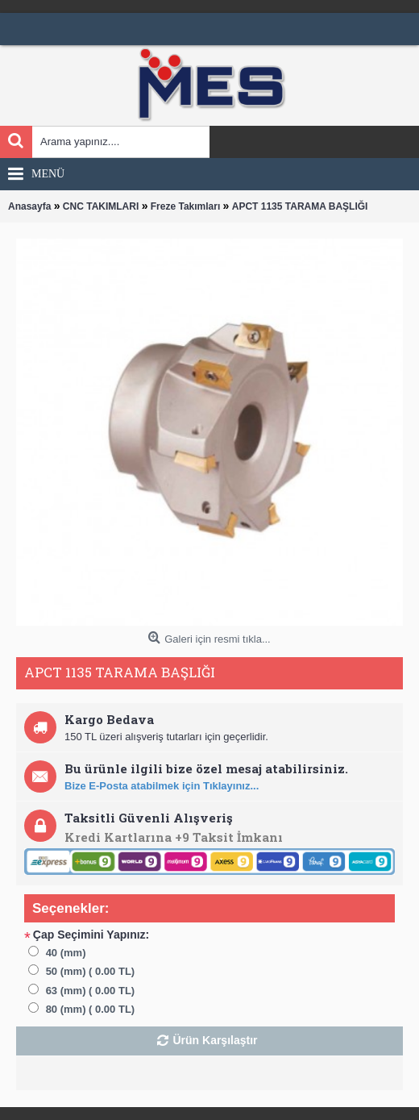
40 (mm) (66, 953)
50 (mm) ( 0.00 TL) (90, 971)
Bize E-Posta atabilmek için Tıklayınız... (161, 786)
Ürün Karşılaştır (214, 1040)
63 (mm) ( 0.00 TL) (90, 991)
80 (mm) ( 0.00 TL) (90, 1009)
